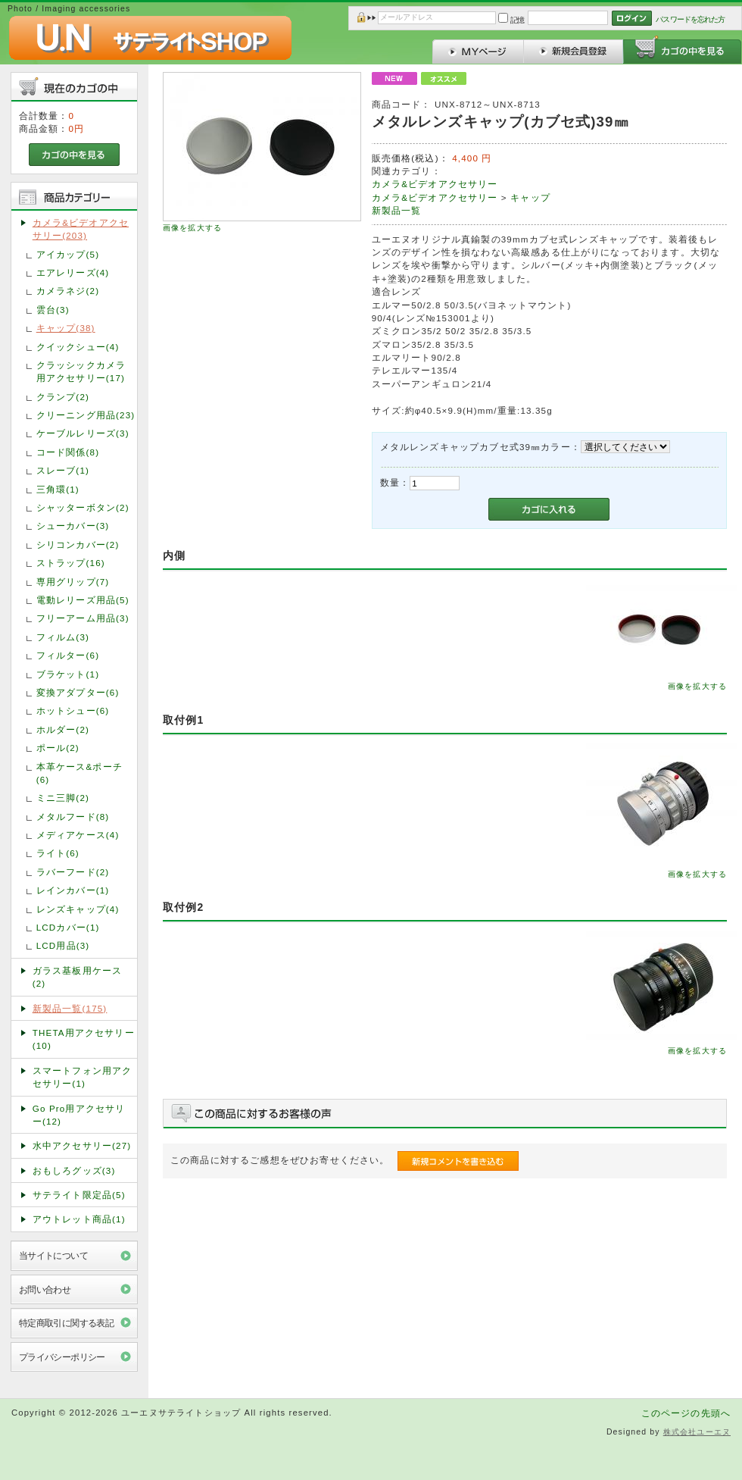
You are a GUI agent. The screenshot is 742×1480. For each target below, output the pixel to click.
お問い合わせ (45, 1289)
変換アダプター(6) (78, 692)
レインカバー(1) (73, 890)
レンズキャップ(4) (78, 909)
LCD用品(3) (63, 945)
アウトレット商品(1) (79, 1219)
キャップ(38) (65, 328)
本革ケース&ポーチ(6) (79, 773)
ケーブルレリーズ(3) (82, 433)
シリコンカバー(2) (78, 544)
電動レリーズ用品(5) (82, 600)
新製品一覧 (397, 210)
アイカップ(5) (67, 254)
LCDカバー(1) (68, 927)
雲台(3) (53, 309)
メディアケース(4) (78, 835)
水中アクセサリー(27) (82, 1145)
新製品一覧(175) (70, 1008)
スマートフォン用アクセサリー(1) (82, 1076)
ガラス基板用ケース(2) (77, 976)
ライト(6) (58, 853)
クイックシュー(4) (78, 347)
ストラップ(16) (70, 563)
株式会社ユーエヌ (697, 1432)
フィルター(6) (67, 655)
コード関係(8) (67, 452)
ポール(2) (58, 748)
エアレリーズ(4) (73, 272)
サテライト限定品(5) (79, 1195)
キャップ (530, 197)
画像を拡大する (192, 228)
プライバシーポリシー (62, 1357)
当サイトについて (53, 1255)
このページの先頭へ (686, 1413)
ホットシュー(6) (73, 710)
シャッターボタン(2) (82, 507)
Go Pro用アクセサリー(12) (79, 1114)
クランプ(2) (62, 397)
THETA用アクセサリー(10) (84, 1039)
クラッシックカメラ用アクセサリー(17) (81, 371)
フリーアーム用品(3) (82, 618)
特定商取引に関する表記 (66, 1323)
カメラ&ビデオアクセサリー (435, 184)
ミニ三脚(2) (62, 798)
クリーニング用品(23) (86, 415)
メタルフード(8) (73, 816)
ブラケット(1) (67, 674)
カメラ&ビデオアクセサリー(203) (81, 228)
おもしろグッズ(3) (74, 1170)
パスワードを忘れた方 (690, 19)
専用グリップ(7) (73, 582)
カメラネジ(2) (67, 291)
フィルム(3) (62, 637)
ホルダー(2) (62, 729)
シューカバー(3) (73, 525)
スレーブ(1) (62, 470)
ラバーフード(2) (73, 872)
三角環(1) (58, 489)
